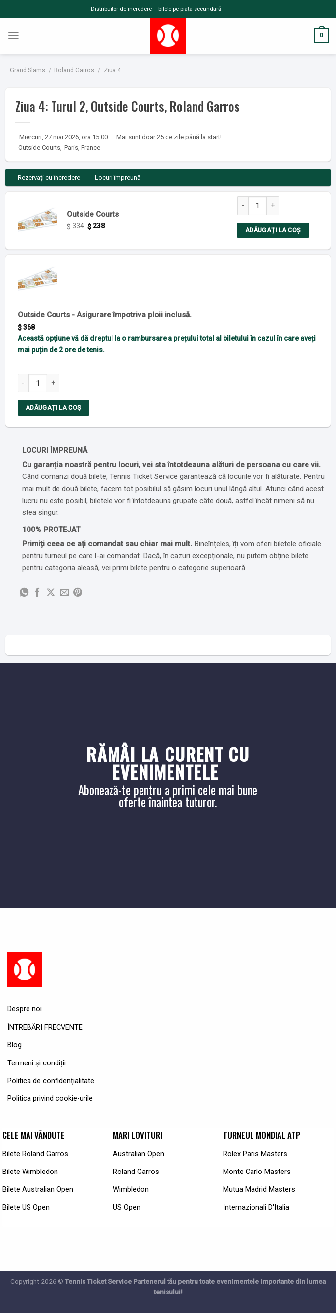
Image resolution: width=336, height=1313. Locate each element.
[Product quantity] (257, 205)
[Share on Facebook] (37, 593)
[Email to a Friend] (64, 593)
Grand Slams (27, 70)
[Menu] (13, 35)
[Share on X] (50, 593)
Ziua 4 (112, 70)
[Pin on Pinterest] (77, 593)
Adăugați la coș (273, 230)
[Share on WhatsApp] (24, 593)
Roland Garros (74, 70)
